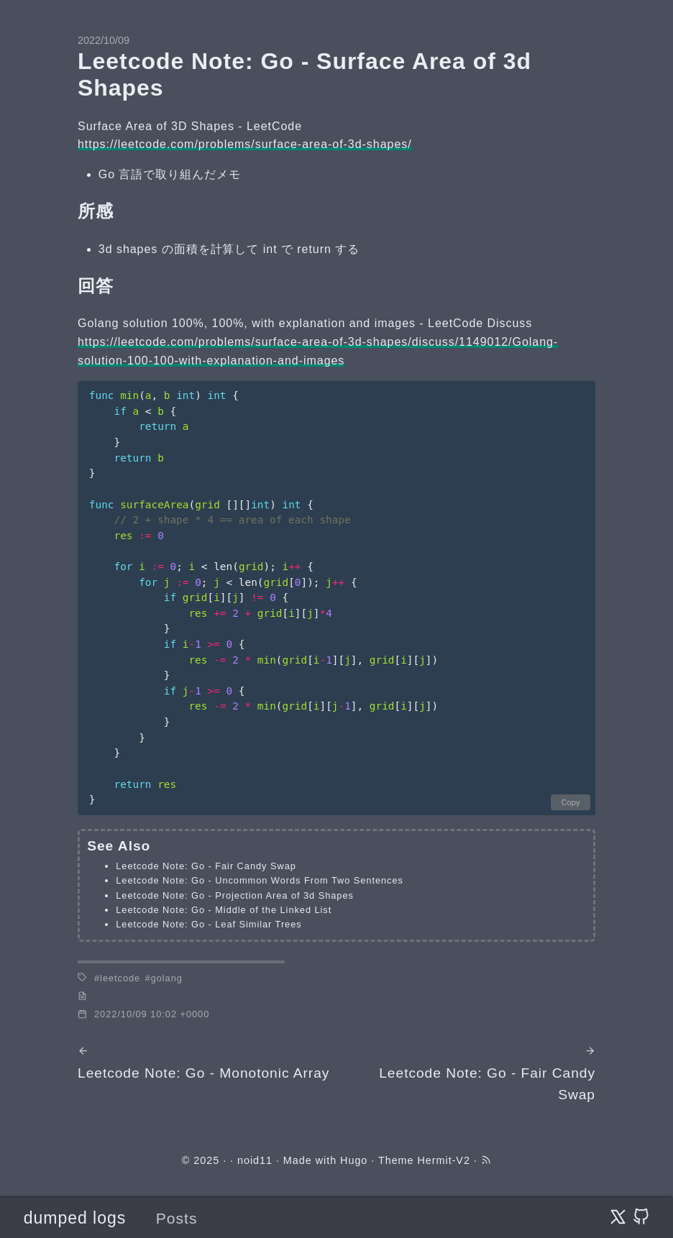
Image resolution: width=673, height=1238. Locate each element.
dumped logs (75, 1218)
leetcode (120, 978)
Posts (177, 1218)
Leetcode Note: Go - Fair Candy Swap (206, 866)
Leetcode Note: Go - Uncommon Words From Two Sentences (259, 880)
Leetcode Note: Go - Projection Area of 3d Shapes (235, 895)
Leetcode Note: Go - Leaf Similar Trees (208, 924)
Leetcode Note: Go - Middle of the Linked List (223, 909)
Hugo (353, 1160)
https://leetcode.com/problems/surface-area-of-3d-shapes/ (245, 144)
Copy (570, 802)
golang (167, 978)
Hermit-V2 (443, 1160)
